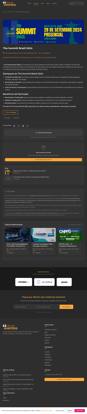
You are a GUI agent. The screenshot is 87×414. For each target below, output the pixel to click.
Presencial (16, 118)
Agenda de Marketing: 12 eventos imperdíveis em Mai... (22, 390)
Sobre (48, 3)
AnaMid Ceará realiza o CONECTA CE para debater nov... (22, 385)
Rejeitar (70, 410)
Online (4, 398)
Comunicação (48, 360)
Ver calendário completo (75, 224)
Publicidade (48, 365)
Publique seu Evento (50, 335)
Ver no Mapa (10, 112)
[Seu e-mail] (48, 307)
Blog (42, 3)
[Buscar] (82, 3)
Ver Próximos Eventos (43, 159)
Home (29, 3)
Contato (54, 3)
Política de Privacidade (47, 410)
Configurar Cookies (60, 410)
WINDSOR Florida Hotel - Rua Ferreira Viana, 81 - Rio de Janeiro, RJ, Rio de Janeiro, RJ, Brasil (30, 57)
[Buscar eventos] (75, 3)
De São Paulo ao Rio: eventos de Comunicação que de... (22, 381)
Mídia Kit (47, 343)
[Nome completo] (25, 307)
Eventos (36, 3)
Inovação (47, 352)
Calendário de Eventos (51, 330)
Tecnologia (7, 118)
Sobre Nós (47, 338)
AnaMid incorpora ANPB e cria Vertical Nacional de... (22, 376)
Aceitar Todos (79, 410)
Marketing (47, 355)
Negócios (47, 362)
